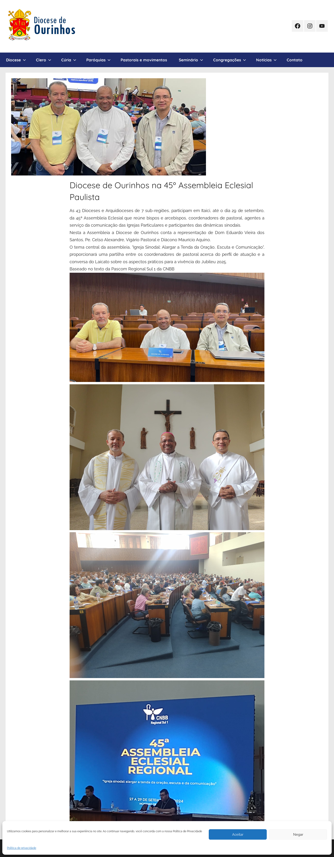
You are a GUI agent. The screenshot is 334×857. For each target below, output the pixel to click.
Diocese (16, 59)
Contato (294, 59)
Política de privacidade (21, 848)
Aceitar (237, 834)
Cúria (68, 59)
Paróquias (98, 59)
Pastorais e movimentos (144, 59)
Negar (298, 834)
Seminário (191, 59)
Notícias (266, 59)
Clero (43, 59)
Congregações (229, 59)
